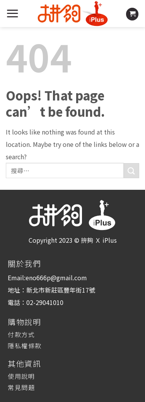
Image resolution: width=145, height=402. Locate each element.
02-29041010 (44, 302)
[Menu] (12, 13)
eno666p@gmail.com (56, 277)
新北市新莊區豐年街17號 (60, 290)
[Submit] (131, 170)
